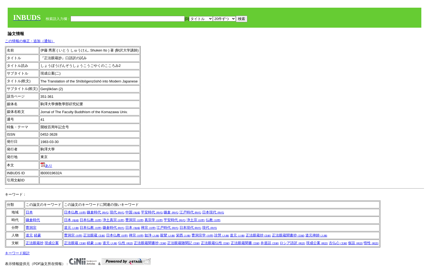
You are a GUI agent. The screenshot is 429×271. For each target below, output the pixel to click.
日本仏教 (75, 212)
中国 (132, 212)
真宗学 (153, 220)
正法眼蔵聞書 (245, 243)
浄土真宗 (113, 220)
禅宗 (148, 228)
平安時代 (152, 212)
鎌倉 (171, 212)
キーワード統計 (17, 253)
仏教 (213, 220)
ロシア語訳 (292, 243)
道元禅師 (316, 235)
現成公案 (52, 243)
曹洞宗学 (202, 235)
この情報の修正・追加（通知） (30, 41)
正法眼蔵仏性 (215, 243)
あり (46, 166)
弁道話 (269, 243)
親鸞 (167, 235)
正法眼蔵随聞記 (183, 243)
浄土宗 (196, 220)
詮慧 (221, 235)
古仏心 (338, 243)
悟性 (371, 243)
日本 (29, 212)
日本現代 (213, 212)
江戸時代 (190, 212)
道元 (71, 228)
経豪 (37, 235)
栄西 (183, 235)
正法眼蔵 (94, 235)
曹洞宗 (134, 220)
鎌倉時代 (98, 212)
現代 (117, 212)
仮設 (355, 243)
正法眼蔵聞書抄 (288, 235)
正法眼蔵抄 (258, 235)
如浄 (151, 235)
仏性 (125, 243)
